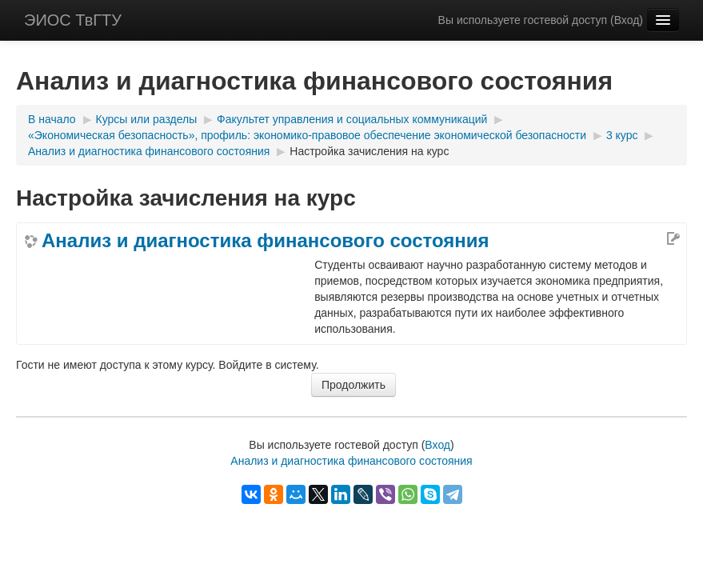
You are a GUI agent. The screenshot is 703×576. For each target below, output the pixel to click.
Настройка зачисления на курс (369, 151)
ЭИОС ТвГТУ (73, 20)
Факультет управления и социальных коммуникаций (352, 119)
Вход (627, 20)
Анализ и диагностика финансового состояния (149, 151)
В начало (52, 119)
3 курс (622, 135)
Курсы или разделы (147, 119)
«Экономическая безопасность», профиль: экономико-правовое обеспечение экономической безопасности (307, 135)
